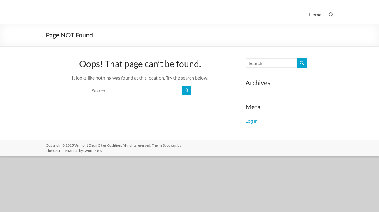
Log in (252, 121)
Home (315, 14)
